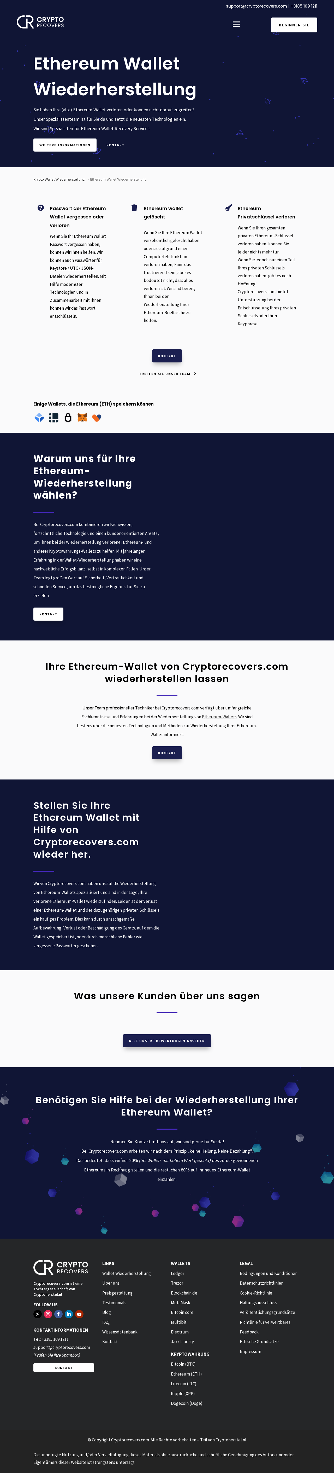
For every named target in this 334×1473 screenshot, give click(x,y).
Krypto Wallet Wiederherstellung (59, 179)
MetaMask (180, 1303)
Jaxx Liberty (182, 1341)
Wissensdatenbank (120, 1332)
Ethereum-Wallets (219, 717)
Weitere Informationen (65, 145)
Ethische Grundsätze (259, 1341)
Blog (106, 1312)
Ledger (177, 1273)
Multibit (179, 1322)
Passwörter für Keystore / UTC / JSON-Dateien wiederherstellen (76, 268)
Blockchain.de (184, 1293)
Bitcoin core (182, 1312)
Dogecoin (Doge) (186, 1403)
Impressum (250, 1351)
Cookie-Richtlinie (256, 1293)
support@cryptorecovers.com (256, 6)
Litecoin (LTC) (183, 1384)
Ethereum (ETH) (186, 1374)
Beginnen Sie (294, 24)
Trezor (177, 1283)
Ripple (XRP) (183, 1393)
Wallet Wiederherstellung (126, 1273)
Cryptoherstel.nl (47, 1294)
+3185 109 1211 (303, 6)
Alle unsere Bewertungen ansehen (167, 1040)
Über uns (111, 1283)
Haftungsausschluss (258, 1303)
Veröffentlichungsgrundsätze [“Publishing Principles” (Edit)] (267, 1312)
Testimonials (114, 1303)
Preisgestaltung (117, 1293)
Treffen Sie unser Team (164, 373)
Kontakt (115, 145)
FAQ (106, 1322)
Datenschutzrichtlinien (261, 1283)
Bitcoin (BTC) (183, 1364)
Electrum (180, 1332)
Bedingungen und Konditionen (268, 1273)
